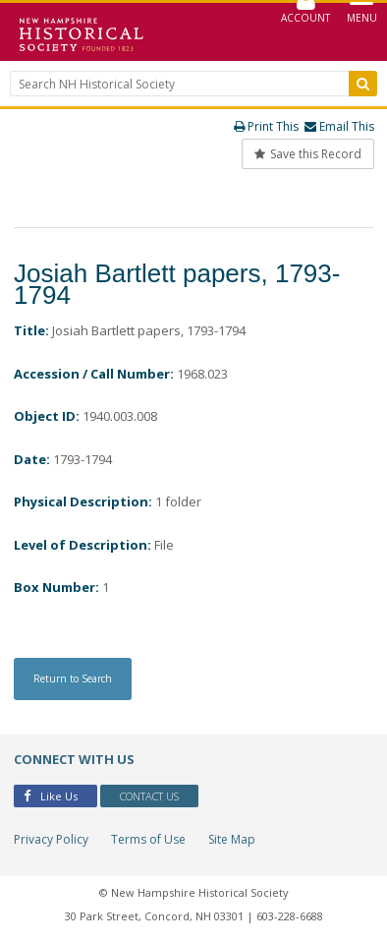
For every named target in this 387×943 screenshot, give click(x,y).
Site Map (231, 839)
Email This (339, 126)
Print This (266, 126)
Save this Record (307, 154)
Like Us (51, 796)
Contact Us (149, 796)
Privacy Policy (51, 839)
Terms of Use (148, 839)
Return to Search (72, 678)
